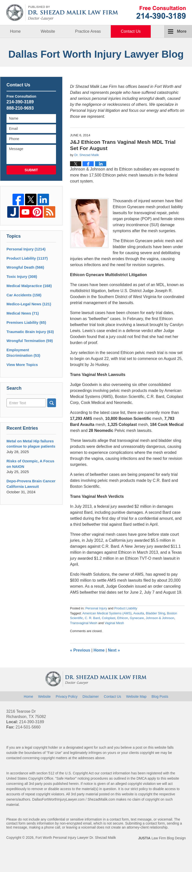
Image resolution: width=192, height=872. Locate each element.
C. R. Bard (92, 618)
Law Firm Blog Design (162, 838)
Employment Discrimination (23, 352)
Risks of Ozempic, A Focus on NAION (30, 464)
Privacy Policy (67, 696)
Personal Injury (96, 608)
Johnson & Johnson (160, 618)
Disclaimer (90, 696)
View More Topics (22, 364)
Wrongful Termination (29, 341)
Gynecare (137, 618)
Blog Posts (160, 696)
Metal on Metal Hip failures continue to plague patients (30, 444)
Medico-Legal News (28, 304)
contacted (14, 758)
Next (114, 650)
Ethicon (122, 618)
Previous (80, 650)
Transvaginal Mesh (83, 623)
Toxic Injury (21, 276)
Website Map (136, 696)
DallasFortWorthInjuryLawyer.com (58, 799)
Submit (31, 170)
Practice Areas (88, 31)
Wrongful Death (25, 267)
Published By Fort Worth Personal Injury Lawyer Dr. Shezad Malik (161, 12)
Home (15, 31)
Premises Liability (26, 322)
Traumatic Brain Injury (30, 332)
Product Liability (125, 608)
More (181, 31)
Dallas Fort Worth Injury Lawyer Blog (62, 12)
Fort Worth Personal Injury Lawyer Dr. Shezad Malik (76, 838)
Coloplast (108, 618)
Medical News (22, 313)
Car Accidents (24, 295)
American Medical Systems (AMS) (107, 613)
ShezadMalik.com (101, 799)
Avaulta (138, 613)
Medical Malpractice (29, 286)
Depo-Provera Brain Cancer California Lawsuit (31, 484)
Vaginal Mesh (114, 623)
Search (51, 402)
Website (48, 31)
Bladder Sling (155, 613)
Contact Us (130, 31)
